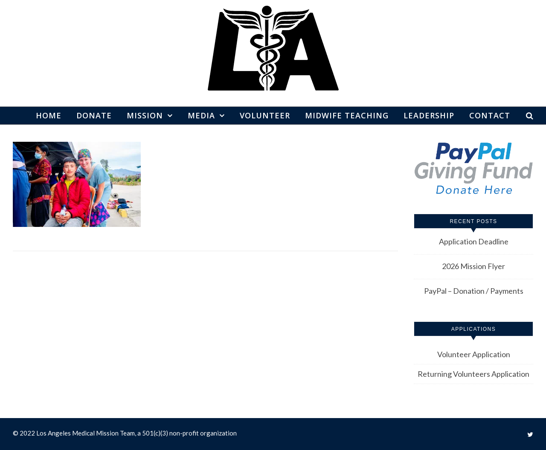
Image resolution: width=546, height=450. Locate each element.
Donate (94, 115)
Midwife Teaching (347, 115)
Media (201, 115)
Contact (489, 115)
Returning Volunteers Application (473, 373)
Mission (145, 115)
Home (48, 115)
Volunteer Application (473, 354)
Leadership (429, 115)
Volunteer (265, 115)
